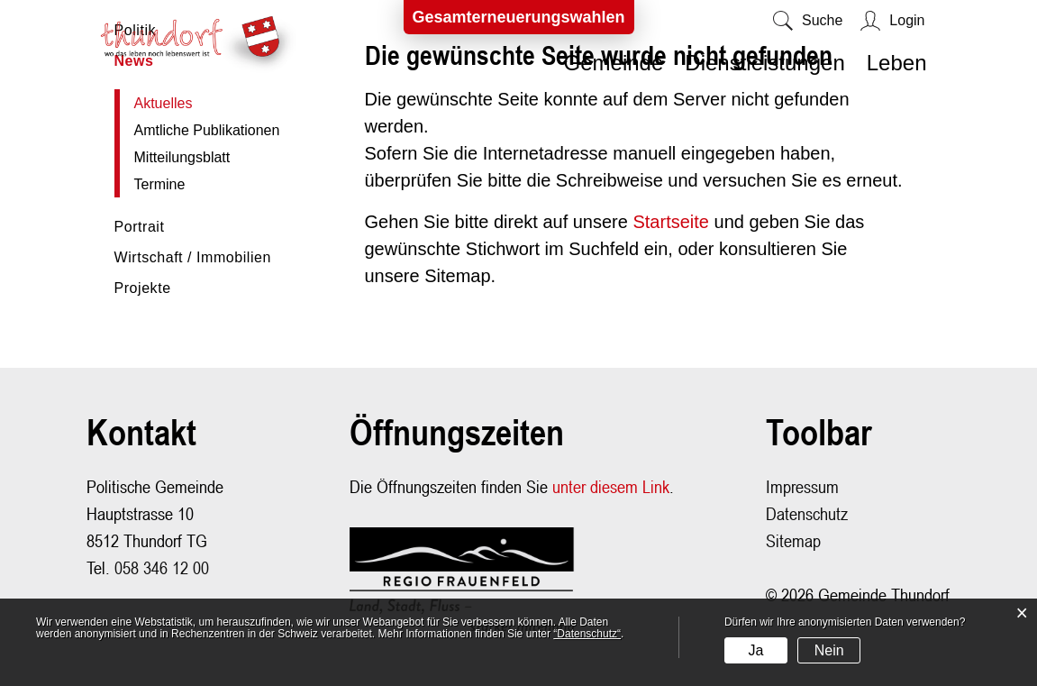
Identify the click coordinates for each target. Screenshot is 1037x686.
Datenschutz (807, 513)
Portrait (139, 226)
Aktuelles (205, 103)
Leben (897, 62)
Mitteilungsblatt (182, 157)
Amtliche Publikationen (207, 130)
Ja (755, 650)
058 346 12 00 (161, 567)
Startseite (670, 222)
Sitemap (793, 540)
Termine (160, 184)
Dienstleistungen (764, 62)
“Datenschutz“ (587, 633)
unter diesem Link (610, 486)
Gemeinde (614, 62)
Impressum (802, 486)
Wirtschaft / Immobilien (192, 257)
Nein (829, 650)
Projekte (142, 288)
